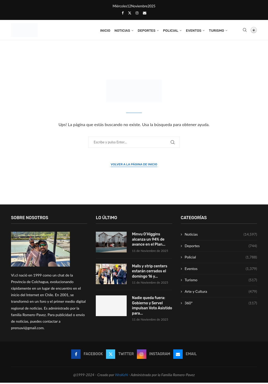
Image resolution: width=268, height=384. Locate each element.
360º (221, 304)
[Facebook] (123, 13)
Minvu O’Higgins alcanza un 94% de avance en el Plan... (148, 240)
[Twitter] (129, 13)
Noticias (122, 31)
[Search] (244, 30)
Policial (170, 31)
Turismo (216, 31)
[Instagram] (137, 13)
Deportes (146, 31)
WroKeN (121, 376)
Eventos (193, 31)
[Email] (144, 13)
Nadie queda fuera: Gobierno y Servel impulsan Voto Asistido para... (152, 307)
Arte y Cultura (221, 292)
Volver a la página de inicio (134, 165)
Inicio (105, 31)
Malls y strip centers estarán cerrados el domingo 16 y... (149, 272)
